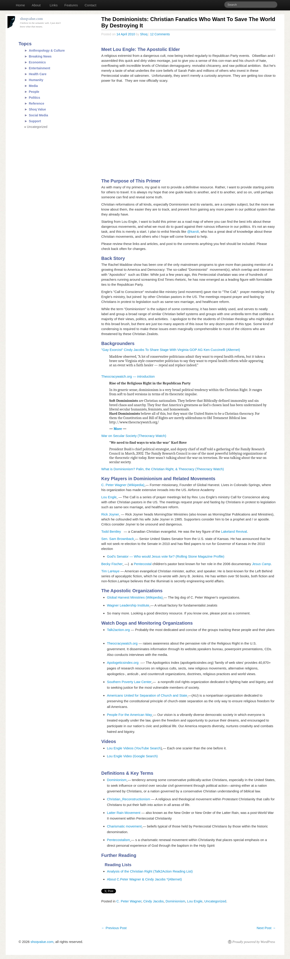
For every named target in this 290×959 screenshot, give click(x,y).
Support (35, 121)
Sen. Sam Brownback (117, 539)
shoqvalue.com (42, 942)
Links (54, 5)
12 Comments (160, 34)
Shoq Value (37, 109)
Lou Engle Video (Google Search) (132, 756)
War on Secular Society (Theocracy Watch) (133, 436)
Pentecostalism (118, 840)
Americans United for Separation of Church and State (147, 695)
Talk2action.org (118, 630)
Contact (90, 5)
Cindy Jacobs (153, 901)
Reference (36, 103)
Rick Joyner (110, 514)
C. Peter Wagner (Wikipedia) (122, 485)
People (34, 92)
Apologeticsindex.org (123, 662)
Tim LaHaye (110, 571)
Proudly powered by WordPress (253, 942)
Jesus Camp (261, 564)
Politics (34, 97)
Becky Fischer (112, 564)
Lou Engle (109, 497)
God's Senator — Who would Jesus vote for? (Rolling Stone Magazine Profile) (165, 556)
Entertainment (39, 68)
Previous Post (114, 928)
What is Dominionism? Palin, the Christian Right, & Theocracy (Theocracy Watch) (162, 469)
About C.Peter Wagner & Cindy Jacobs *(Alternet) (144, 879)
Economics (37, 62)
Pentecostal (142, 564)
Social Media (38, 115)
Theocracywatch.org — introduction (128, 376)
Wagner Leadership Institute (128, 605)
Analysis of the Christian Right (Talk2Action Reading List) (150, 871)
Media (33, 86)
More (118, 429)
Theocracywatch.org (122, 643)
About (36, 5)
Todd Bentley (112, 531)
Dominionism (117, 780)
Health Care (37, 74)
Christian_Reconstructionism (128, 799)
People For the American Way (129, 715)
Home (20, 5)
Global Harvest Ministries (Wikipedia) (135, 597)
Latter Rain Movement (124, 813)
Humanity (36, 80)
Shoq (143, 34)
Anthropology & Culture (47, 50)
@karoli (193, 231)
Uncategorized (215, 901)
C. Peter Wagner (128, 901)
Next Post (266, 928)
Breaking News (40, 56)
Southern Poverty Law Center (129, 682)
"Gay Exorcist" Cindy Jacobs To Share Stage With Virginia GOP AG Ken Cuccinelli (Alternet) (170, 350)
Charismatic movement (124, 826)
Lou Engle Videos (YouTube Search (134, 748)
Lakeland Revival (234, 531)
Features (71, 5)
